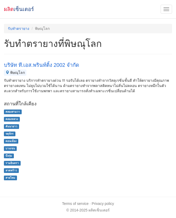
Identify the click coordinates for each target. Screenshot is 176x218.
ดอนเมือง (10, 141)
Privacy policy (103, 203)
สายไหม (10, 177)
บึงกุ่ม (8, 155)
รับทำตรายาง (18, 28)
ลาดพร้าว (11, 170)
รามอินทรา (12, 163)
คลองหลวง (11, 119)
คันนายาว (11, 126)
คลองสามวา (12, 111)
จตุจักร (9, 133)
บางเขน (10, 148)
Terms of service (75, 203)
